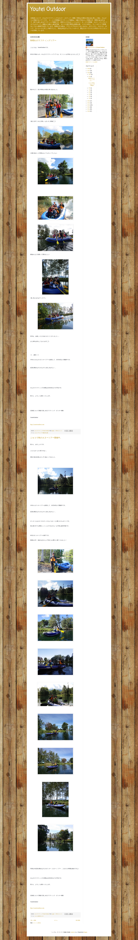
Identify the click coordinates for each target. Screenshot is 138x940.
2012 (88, 107)
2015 (88, 101)
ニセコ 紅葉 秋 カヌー (39, 916)
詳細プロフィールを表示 (91, 62)
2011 (88, 109)
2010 (88, 111)
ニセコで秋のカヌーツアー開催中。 (46, 438)
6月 (90, 92)
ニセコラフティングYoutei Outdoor (96, 47)
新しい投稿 (33, 920)
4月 (90, 96)
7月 (90, 90)
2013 (88, 105)
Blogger (85, 932)
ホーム (55, 920)
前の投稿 (78, 920)
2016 (88, 72)
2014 (88, 103)
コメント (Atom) (37, 922)
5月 (90, 94)
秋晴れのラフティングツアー (43, 40)
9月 (90, 76)
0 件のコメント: (59, 430)
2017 (88, 70)
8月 (90, 88)
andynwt (73, 932)
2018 (88, 68)
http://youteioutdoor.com (37, 424)
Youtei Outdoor (48, 9)
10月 (90, 74)
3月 (90, 98)
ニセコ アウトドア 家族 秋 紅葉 (41, 432)
